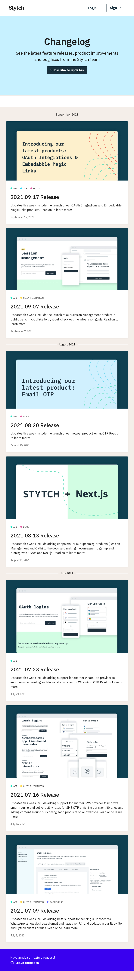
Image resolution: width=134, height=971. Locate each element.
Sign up (115, 8)
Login (92, 8)
